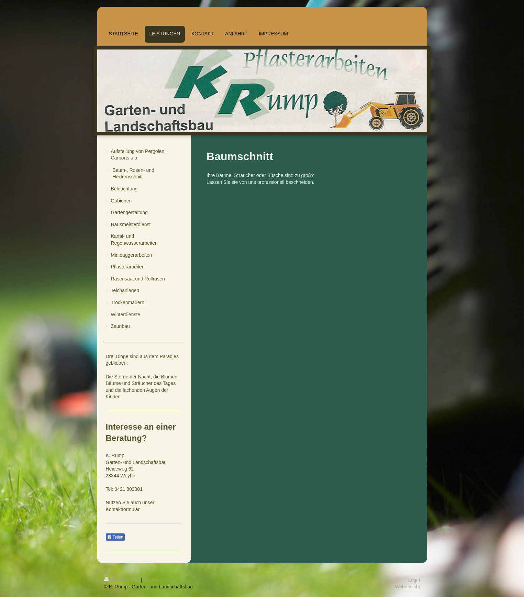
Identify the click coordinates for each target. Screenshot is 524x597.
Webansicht (407, 586)
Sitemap (152, 580)
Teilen (115, 537)
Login (414, 580)
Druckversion (122, 580)
